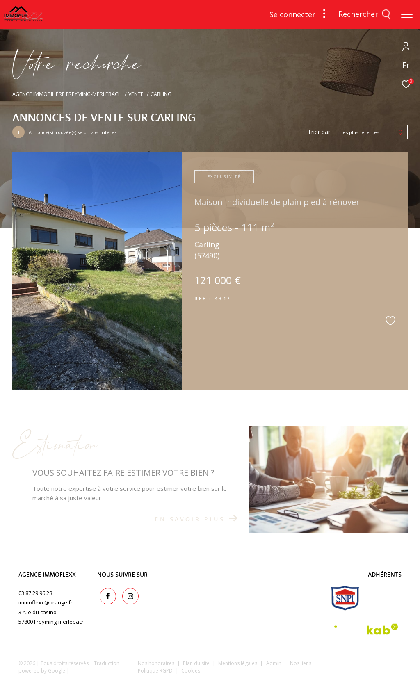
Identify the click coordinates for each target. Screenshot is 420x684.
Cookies (190, 671)
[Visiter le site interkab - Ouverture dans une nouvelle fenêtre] (366, 629)
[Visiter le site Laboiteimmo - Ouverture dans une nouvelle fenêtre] (365, 669)
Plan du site (197, 663)
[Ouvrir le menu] (407, 14)
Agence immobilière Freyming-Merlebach (67, 94)
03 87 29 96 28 (35, 593)
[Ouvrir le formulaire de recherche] (364, 14)
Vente (136, 94)
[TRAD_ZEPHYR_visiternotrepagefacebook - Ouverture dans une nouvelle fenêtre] (105, 594)
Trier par (319, 132)
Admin (274, 663)
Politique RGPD (155, 670)
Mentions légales (238, 663)
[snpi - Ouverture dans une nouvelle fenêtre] (345, 598)
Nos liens (301, 663)
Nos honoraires (156, 663)
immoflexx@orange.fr (45, 602)
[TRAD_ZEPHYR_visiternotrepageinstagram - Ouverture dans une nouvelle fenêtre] (128, 594)
